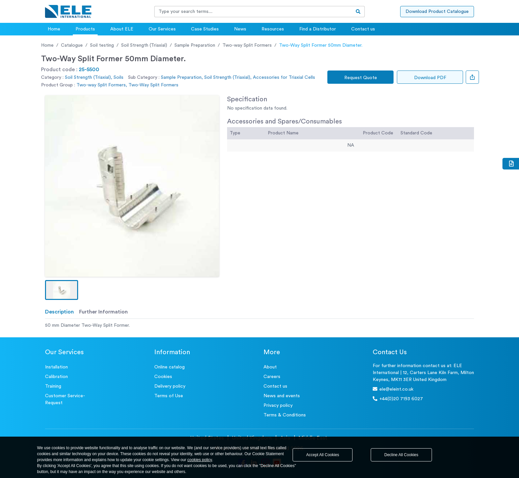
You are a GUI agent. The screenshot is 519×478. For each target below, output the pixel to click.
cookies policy (199, 459)
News (240, 29)
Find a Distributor (317, 29)
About (270, 367)
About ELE (121, 29)
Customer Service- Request (65, 399)
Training (53, 386)
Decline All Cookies (401, 455)
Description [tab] (59, 311)
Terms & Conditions (284, 415)
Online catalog (169, 367)
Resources (272, 29)
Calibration (56, 376)
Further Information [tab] (103, 311)
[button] (61, 290)
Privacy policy (278, 405)
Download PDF (430, 77)
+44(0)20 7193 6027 (398, 398)
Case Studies (205, 29)
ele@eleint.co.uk (393, 389)
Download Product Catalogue (437, 11)
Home (54, 29)
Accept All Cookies (322, 455)
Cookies (163, 376)
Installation (56, 367)
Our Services (162, 29)
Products (85, 29)
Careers (271, 376)
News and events (281, 396)
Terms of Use (168, 396)
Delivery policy (169, 386)
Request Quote (360, 77)
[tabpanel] (259, 325)
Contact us (363, 29)
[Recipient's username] (253, 11)
